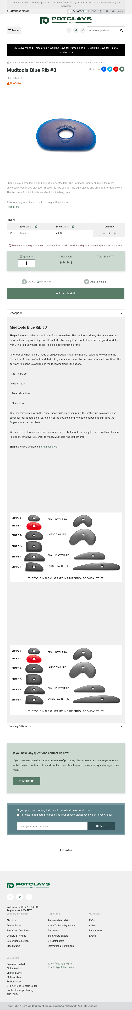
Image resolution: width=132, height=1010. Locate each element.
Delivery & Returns (20, 726)
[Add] (115, 233)
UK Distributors (56, 941)
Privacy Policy (104, 814)
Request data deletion (59, 920)
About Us (11, 920)
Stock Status (13, 946)
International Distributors (61, 946)
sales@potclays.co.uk (62, 967)
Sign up (101, 826)
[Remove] (104, 233)
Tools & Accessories (23, 62)
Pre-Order (14, 83)
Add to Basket (65, 293)
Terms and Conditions (18, 930)
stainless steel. (49, 446)
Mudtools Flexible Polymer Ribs (64, 62)
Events (92, 935)
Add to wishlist (95, 281)
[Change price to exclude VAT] (36, 282)
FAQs (92, 920)
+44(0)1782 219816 (61, 963)
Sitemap (47, 1006)
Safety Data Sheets (58, 935)
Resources (53, 930)
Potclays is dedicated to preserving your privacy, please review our (64, 814)
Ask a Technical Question (61, 925)
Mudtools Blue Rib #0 (94, 62)
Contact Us (26, 781)
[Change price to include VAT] (82, 11)
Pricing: (11, 219)
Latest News (96, 930)
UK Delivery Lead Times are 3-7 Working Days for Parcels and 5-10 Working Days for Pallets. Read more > (66, 50)
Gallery (93, 925)
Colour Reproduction (18, 941)
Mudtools (41, 62)
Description (16, 313)
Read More (13, 206)
